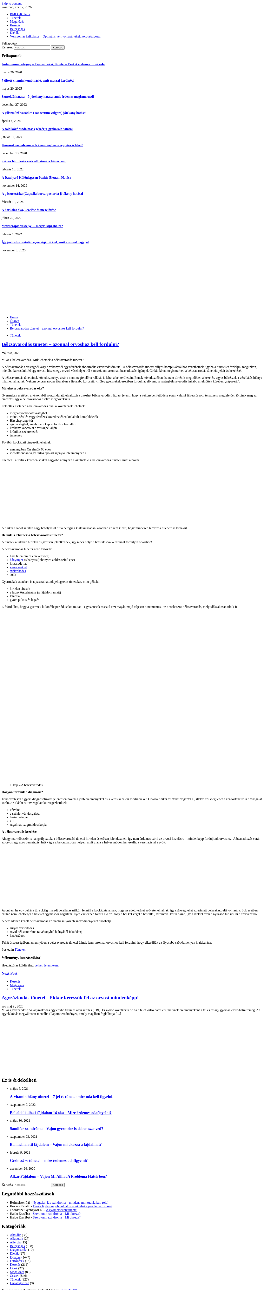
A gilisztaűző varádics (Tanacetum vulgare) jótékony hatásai (44, 113)
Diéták (14, 32)
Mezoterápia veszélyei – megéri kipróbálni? (32, 226)
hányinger (16, 560)
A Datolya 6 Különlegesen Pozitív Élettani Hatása (36, 177)
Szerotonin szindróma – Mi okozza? (57, 1213)
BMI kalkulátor (20, 14)
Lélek (13, 1268)
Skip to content (12, 3)
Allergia (15, 1242)
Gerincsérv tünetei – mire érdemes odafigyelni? (49, 1160)
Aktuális (15, 1235)
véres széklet (18, 567)
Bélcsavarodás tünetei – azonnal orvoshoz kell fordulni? (60, 344)
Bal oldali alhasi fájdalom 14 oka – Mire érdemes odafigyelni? (61, 1113)
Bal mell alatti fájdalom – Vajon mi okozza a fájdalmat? (56, 1144)
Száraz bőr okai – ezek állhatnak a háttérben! (34, 161)
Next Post (9, 973)
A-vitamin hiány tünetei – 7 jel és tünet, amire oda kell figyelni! (62, 1096)
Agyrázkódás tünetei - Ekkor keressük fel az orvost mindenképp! (70, 997)
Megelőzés (17, 21)
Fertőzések (17, 1261)
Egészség (16, 1257)
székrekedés (18, 571)
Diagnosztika (18, 1249)
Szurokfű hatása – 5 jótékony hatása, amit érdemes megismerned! (48, 96)
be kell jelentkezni (46, 965)
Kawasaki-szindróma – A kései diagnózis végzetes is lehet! (42, 145)
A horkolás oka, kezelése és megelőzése (29, 210)
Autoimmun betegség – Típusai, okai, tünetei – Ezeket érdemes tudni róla (53, 64)
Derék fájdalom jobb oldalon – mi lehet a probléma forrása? (72, 1206)
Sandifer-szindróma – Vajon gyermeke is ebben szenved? (56, 1128)
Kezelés (15, 25)
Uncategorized (19, 1283)
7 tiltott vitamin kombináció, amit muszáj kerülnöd (38, 80)
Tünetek (15, 18)
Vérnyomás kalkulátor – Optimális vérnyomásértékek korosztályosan (55, 36)
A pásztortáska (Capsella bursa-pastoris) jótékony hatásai (42, 193)
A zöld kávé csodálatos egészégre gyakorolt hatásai (37, 129)
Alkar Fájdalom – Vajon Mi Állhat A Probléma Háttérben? (58, 1176)
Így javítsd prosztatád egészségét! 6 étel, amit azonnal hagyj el (45, 242)
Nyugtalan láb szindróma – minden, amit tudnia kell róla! (70, 1202)
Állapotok (16, 1238)
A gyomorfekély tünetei (61, 1210)
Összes (14, 1275)
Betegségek (17, 29)
